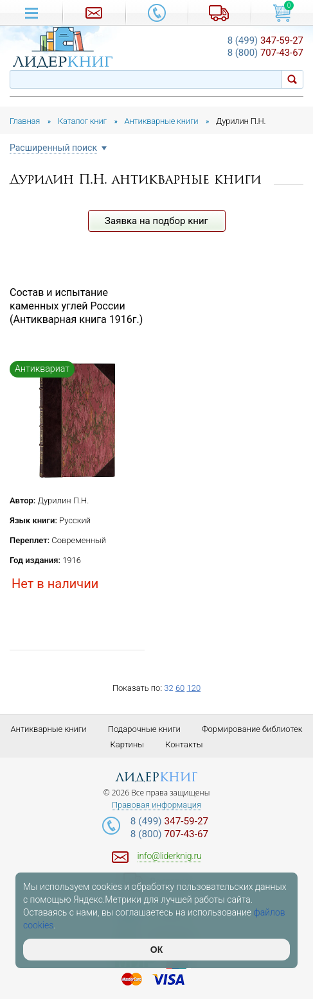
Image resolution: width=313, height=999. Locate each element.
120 (193, 688)
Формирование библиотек (252, 729)
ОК (156, 949)
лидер (156, 777)
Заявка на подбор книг (156, 221)
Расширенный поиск (53, 148)
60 (179, 688)
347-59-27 (265, 40)
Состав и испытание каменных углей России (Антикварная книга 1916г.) (76, 306)
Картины (127, 744)
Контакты (183, 744)
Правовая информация (156, 805)
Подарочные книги (144, 729)
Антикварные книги (48, 729)
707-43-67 (265, 52)
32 (168, 688)
